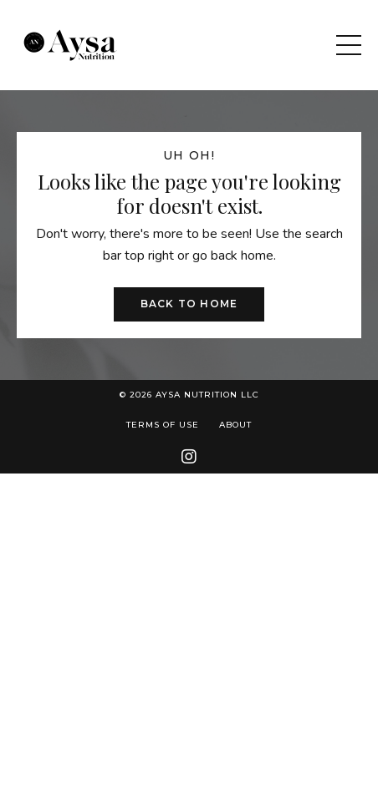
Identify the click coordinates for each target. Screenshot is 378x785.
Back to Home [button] (189, 303)
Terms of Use (162, 424)
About (235, 424)
